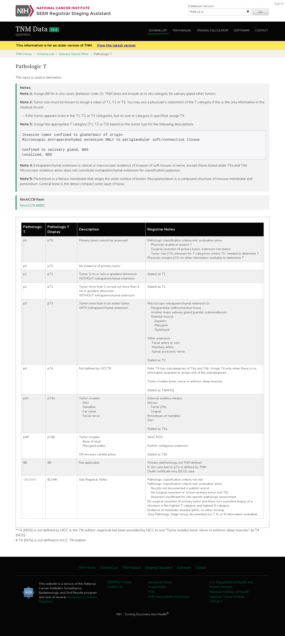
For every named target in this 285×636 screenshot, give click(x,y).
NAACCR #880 (32, 207)
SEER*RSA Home (119, 584)
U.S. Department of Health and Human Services (231, 586)
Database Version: (201, 6)
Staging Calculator (212, 31)
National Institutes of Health (229, 594)
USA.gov (216, 603)
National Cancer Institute (227, 599)
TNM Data (37, 29)
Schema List (158, 31)
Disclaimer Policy (160, 584)
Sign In (279, 3)
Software (241, 31)
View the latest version (116, 45)
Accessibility (157, 589)
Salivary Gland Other (74, 54)
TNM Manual (182, 31)
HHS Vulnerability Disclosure (168, 599)
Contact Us (115, 589)
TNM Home (24, 54)
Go (261, 12)
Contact (261, 31)
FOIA (151, 594)
